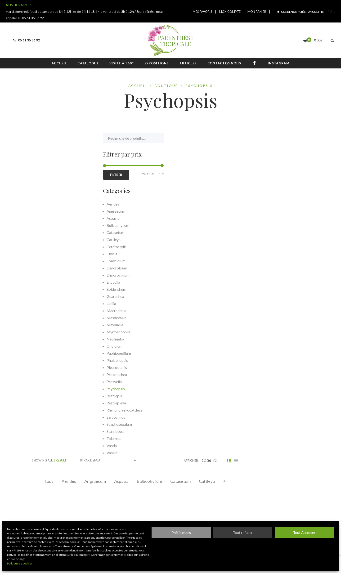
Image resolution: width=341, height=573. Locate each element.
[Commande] (107, 460)
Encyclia (42, 282)
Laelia (40, 303)
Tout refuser (243, 532)
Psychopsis (45, 388)
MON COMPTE (230, 11)
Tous (48, 481)
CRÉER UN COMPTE (311, 11)
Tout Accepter (304, 532)
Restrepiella (45, 403)
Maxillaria (44, 324)
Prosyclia (43, 381)
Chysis (41, 253)
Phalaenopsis (46, 360)
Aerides (69, 481)
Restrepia (43, 396)
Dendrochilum (47, 275)
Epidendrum (45, 289)
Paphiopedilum (48, 353)
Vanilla (41, 452)
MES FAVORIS (202, 11)
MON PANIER (256, 11)
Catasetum (180, 481)
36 (209, 460)
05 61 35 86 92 (26, 40)
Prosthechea (46, 374)
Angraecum (95, 481)
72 (214, 460)
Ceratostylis (45, 246)
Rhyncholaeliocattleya (54, 410)
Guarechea (44, 296)
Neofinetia (44, 339)
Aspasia (121, 481)
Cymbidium (45, 261)
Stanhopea (44, 431)
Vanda (41, 445)
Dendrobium (46, 268)
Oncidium (43, 346)
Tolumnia (43, 438)
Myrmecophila (47, 332)
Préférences (181, 532)
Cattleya (207, 481)
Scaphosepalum (48, 424)
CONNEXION (289, 11)
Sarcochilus (45, 417)
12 (204, 460)
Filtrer (45, 175)
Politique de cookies (20, 563)
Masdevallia (45, 317)
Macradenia (45, 310)
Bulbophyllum (149, 481)
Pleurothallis (46, 367)
